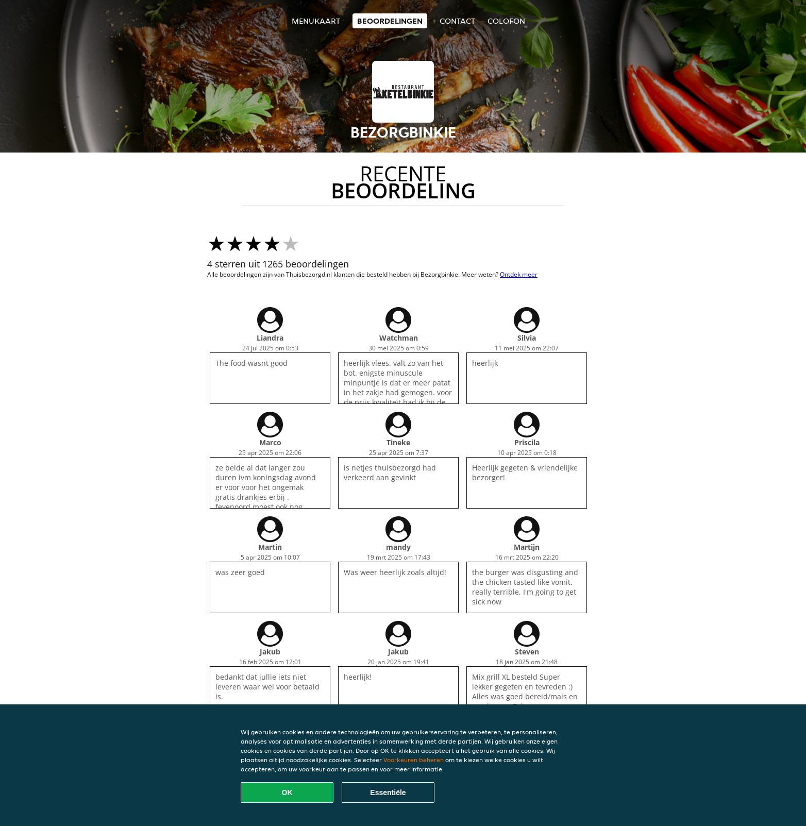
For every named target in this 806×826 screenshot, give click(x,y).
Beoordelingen (390, 20)
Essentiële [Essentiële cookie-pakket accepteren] (388, 792)
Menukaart (316, 20)
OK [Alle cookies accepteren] (287, 792)
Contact (457, 20)
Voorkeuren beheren (413, 760)
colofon (506, 20)
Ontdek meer (519, 274)
